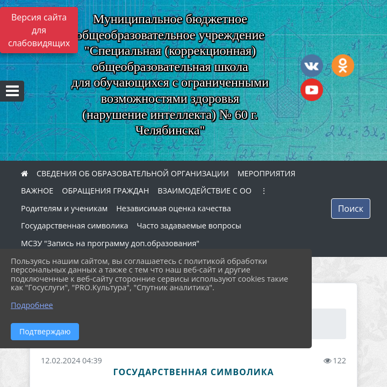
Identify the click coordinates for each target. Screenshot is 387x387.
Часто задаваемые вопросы (189, 225)
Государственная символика (74, 225)
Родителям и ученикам (64, 208)
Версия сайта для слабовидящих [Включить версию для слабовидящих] (39, 30)
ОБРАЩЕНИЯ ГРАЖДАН (105, 190)
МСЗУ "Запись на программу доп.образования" (110, 243)
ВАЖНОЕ (37, 190)
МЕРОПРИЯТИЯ (267, 173)
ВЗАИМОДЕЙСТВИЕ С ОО (204, 190)
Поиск (350, 208)
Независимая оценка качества (173, 208)
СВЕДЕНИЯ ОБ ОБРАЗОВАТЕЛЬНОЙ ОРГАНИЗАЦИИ (133, 173)
